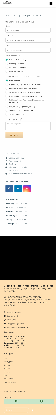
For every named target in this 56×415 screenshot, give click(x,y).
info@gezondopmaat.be (15, 324)
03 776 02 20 (11, 320)
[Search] (32, 410)
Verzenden (14, 135)
